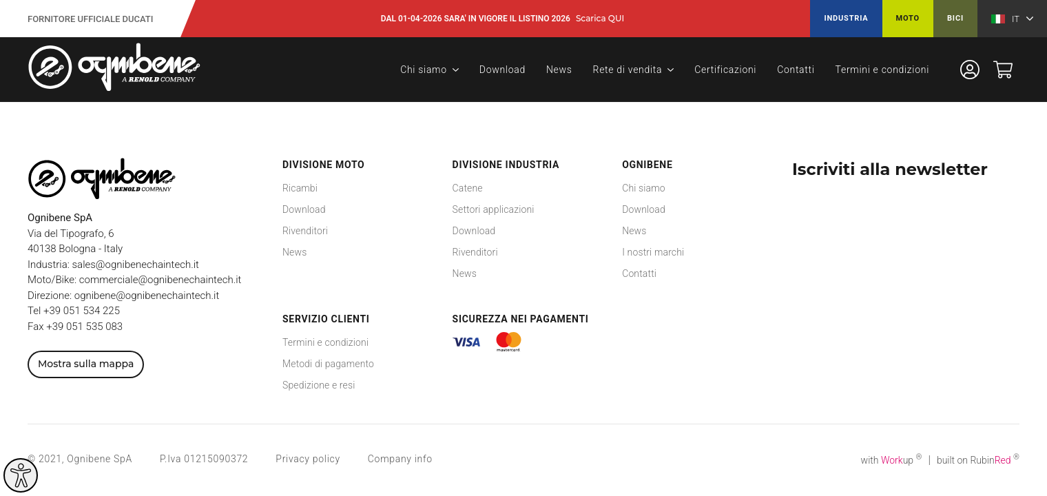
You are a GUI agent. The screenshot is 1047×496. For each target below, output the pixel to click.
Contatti (795, 69)
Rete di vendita (628, 69)
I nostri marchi (653, 252)
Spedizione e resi (318, 385)
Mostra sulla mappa (86, 364)
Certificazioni (725, 69)
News (559, 69)
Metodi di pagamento (328, 363)
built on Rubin (978, 460)
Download (502, 69)
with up (891, 460)
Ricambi (300, 188)
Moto (908, 18)
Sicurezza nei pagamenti (521, 318)
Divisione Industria (506, 164)
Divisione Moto (323, 164)
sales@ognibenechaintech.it (135, 264)
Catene (468, 188)
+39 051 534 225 (81, 310)
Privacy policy (308, 458)
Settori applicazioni (494, 209)
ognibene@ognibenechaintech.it (146, 295)
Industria (846, 18)
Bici (955, 18)
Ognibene (647, 164)
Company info (400, 458)
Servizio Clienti (326, 318)
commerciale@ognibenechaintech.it (160, 279)
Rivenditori (305, 230)
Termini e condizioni (882, 69)
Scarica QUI (600, 18)
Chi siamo (423, 69)
